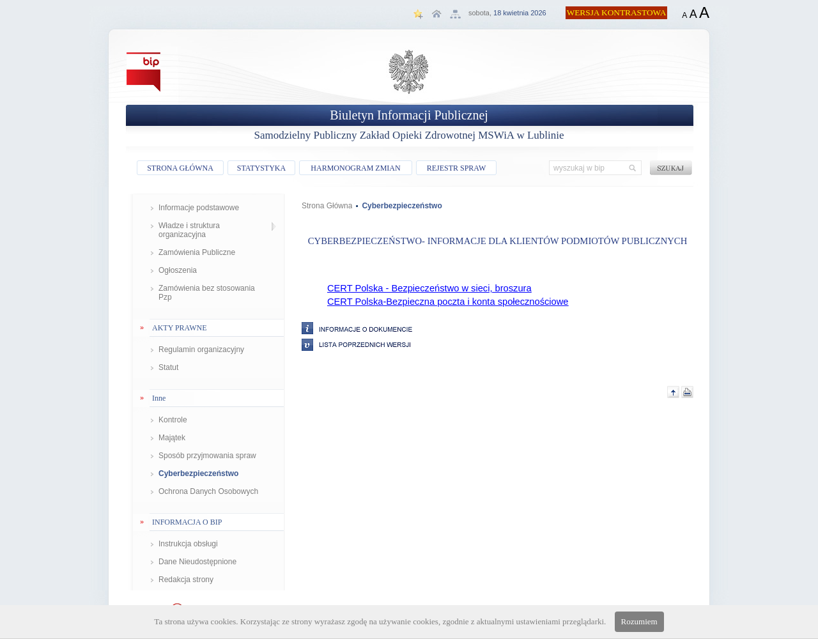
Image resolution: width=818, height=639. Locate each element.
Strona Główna (327, 205)
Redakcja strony (185, 579)
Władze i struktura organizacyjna (189, 230)
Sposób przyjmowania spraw (207, 455)
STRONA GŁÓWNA (180, 168)
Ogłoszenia (177, 270)
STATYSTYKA (261, 168)
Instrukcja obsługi (188, 543)
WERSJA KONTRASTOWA (617, 12)
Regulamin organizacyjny (201, 349)
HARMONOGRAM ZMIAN (355, 168)
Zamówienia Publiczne (196, 252)
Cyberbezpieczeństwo (198, 473)
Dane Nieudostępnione (197, 561)
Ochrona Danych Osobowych (208, 491)
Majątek (171, 437)
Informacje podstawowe (198, 207)
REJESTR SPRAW (456, 168)
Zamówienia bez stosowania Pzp (206, 293)
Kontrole (172, 419)
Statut (168, 367)
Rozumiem (639, 621)
